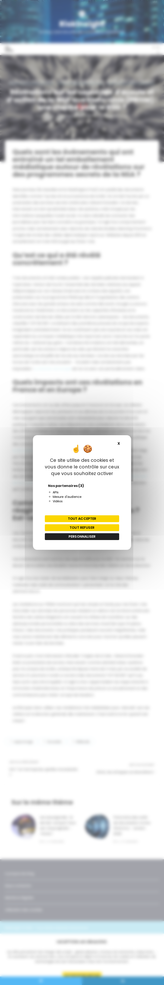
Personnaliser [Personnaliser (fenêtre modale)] (82, 536)
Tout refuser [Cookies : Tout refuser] (82, 527)
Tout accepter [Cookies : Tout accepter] (82, 518)
